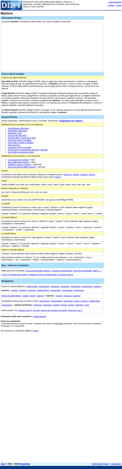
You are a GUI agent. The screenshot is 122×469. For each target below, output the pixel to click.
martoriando (67, 290)
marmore (67, 174)
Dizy (3, 464)
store (87, 305)
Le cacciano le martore (18, 160)
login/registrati (114, 2)
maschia (76, 296)
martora (83, 174)
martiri (32, 296)
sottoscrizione (40, 316)
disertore (38, 305)
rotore (76, 301)
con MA (36, 310)
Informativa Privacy (100, 464)
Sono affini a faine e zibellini (20, 142)
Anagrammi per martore (70, 121)
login (36, 330)
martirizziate (32, 286)
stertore (56, 305)
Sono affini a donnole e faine (21, 152)
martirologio (86, 286)
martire (76, 174)
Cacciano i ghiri (15, 133)
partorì (58, 177)
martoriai (32, 290)
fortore (64, 305)
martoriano (79, 290)
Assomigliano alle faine (18, 128)
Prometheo (24, 464)
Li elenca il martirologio (61, 270)
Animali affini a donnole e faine (22, 138)
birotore (84, 301)
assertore (47, 305)
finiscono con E (75, 310)
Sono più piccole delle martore (22, 167)
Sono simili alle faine (17, 135)
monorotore (6, 305)
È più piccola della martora (38, 270)
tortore (71, 305)
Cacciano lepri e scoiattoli (19, 140)
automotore (44, 301)
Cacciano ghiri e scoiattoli (19, 147)
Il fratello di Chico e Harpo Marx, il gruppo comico (50, 274)
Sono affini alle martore (18, 162)
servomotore (56, 301)
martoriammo (43, 290)
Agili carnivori (14, 145)
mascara (67, 296)
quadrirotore (94, 301)
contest (111, 5)
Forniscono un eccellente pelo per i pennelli (27, 150)
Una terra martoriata (82, 270)
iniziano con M (24, 310)
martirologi (75, 286)
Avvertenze (116, 464)
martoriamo (55, 290)
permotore (68, 301)
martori (92, 174)
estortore (79, 305)
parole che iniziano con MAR (54, 310)
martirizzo (65, 286)
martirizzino (44, 286)
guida (118, 5)
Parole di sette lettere (11, 296)
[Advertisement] (97, 354)
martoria (23, 290)
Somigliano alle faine (17, 131)
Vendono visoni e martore (19, 164)
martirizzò (55, 286)
